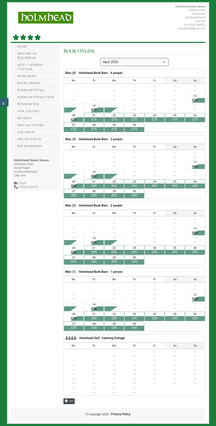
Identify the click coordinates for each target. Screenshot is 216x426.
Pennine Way (28, 104)
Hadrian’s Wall (30, 90)
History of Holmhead (27, 55)
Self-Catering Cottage (30, 66)
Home (22, 46)
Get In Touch (29, 139)
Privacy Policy (120, 414)
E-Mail (21, 183)
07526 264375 (197, 25)
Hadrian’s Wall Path (35, 97)
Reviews (24, 118)
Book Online (28, 83)
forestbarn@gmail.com (191, 28)
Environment (29, 146)
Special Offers (30, 125)
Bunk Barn (26, 76)
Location (26, 132)
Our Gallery (28, 111)
